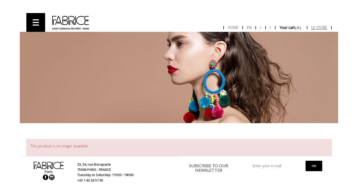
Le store (319, 27)
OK (314, 166)
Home (233, 27)
